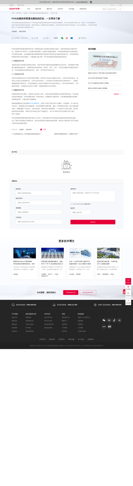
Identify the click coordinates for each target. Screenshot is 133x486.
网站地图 (71, 339)
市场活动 (14, 331)
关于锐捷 (71, 9)
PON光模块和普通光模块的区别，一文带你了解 (43, 13)
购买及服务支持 (31, 314)
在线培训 (64, 324)
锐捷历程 (14, 321)
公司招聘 (80, 328)
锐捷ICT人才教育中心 (84, 317)
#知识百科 (22, 31)
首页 (13, 13)
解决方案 (38, 9)
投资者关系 (83, 9)
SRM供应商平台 (49, 324)
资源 (63, 314)
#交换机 (14, 31)
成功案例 (14, 328)
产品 (28, 9)
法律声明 (42, 339)
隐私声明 (87, 204)
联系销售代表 (30, 321)
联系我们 (80, 324)
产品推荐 (64, 328)
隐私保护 (52, 339)
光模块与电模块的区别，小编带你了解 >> (66, 134)
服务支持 (49, 9)
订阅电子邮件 (82, 331)
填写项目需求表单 (88, 292)
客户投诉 (28, 328)
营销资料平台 (66, 317)
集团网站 (91, 339)
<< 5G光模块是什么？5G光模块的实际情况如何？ (26, 134)
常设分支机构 (30, 324)
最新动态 (14, 324)
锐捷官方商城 (20, 5)
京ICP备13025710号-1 (74, 346)
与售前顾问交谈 (70, 292)
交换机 (25, 13)
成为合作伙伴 (48, 321)
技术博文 (19, 13)
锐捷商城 (28, 317)
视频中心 (64, 321)
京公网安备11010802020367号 (92, 346)
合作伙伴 (60, 9)
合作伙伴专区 (48, 317)
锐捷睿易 (11, 5)
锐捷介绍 (14, 317)
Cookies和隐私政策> (82, 2)
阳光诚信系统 (48, 328)
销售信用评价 (30, 331)
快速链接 (81, 314)
